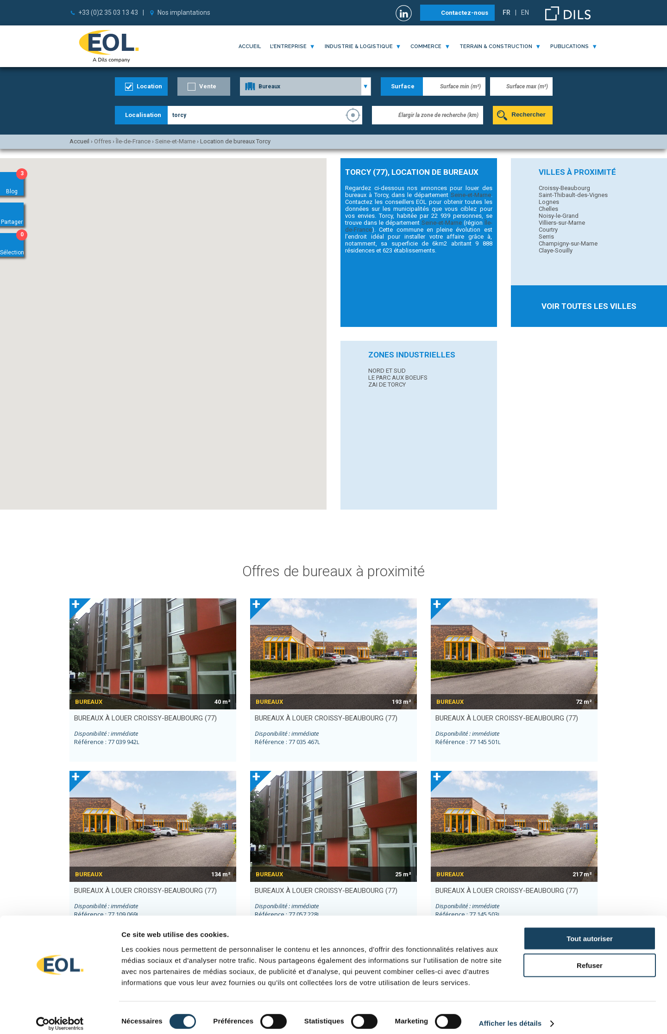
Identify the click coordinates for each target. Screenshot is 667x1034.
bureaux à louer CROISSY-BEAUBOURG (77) (145, 718)
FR (506, 12)
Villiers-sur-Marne (562, 222)
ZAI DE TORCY (387, 384)
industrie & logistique (359, 46)
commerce (425, 46)
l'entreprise (288, 46)
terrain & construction (495, 46)
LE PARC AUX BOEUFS (398, 377)
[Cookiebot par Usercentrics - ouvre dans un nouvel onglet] (60, 1016)
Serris (546, 236)
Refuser (590, 958)
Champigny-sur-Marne (568, 243)
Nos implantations (183, 12)
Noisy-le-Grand (559, 215)
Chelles (548, 208)
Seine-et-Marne (471, 194)
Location (149, 86)
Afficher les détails (510, 1016)
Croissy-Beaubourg (564, 188)
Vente (207, 86)
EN (525, 12)
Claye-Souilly (556, 250)
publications (569, 46)
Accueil (250, 46)
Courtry (548, 229)
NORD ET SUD (387, 370)
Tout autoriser (589, 931)
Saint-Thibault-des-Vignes (573, 194)
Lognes (549, 201)
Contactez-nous (464, 12)
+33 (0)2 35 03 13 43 (108, 12)
